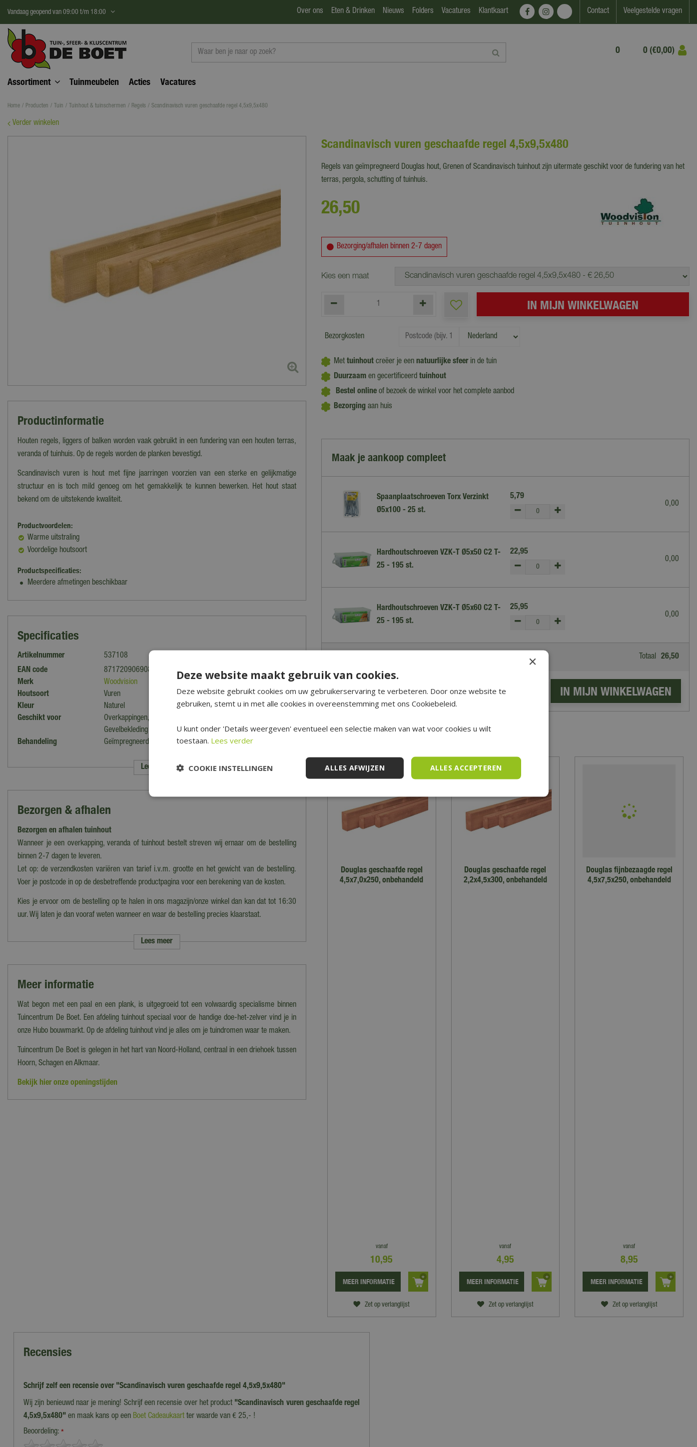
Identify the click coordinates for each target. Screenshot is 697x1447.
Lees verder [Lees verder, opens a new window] (232, 740)
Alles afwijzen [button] (355, 767)
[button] (224, 767)
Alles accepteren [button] (466, 767)
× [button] (532, 662)
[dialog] (348, 723)
